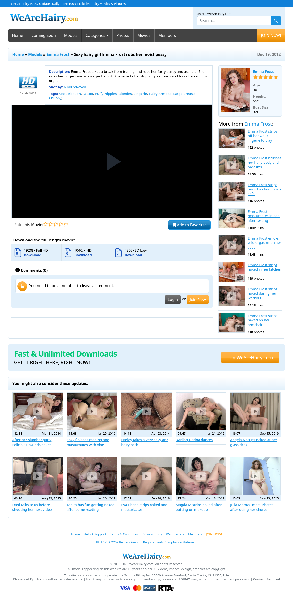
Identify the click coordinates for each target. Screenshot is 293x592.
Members (167, 35)
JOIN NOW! (271, 35)
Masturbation (70, 93)
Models (70, 35)
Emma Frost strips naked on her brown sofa (264, 189)
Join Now (198, 299)
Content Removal (266, 579)
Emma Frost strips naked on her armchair (262, 320)
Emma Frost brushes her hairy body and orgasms (265, 162)
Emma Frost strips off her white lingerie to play (262, 136)
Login (173, 299)
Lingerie (140, 93)
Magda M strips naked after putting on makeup (199, 507)
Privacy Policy (152, 534)
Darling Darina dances (194, 440)
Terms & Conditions (124, 534)
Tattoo (88, 93)
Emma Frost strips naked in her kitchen (264, 267)
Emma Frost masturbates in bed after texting (264, 216)
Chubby (55, 98)
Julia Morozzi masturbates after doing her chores (251, 507)
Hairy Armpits (160, 93)
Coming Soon (43, 35)
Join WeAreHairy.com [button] (250, 357)
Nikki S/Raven (75, 87)
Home (17, 35)
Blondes (125, 93)
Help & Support (95, 534)
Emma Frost (58, 54)
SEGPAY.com (188, 579)
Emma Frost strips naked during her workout (262, 293)
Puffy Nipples (106, 93)
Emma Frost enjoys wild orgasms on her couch (264, 242)
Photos (123, 35)
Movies (143, 35)
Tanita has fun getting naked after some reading (91, 507)
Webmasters (175, 534)
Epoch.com (38, 579)
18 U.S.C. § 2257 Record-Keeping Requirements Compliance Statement (146, 542)
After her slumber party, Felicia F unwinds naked (32, 442)
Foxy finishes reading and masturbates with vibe (88, 442)
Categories (95, 35)
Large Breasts (184, 93)
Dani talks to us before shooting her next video (32, 507)
